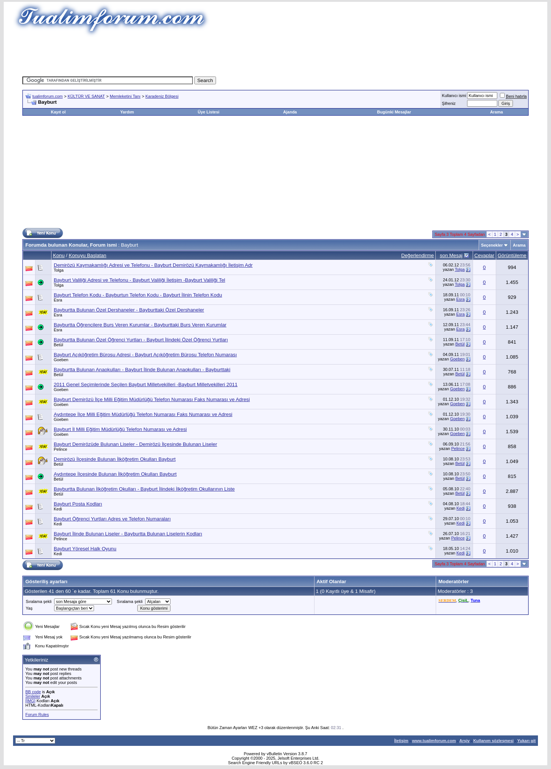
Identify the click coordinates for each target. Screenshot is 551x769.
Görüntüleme (512, 255)
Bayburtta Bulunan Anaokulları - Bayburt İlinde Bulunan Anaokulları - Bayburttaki (142, 369)
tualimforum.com (47, 96)
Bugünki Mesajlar (394, 112)
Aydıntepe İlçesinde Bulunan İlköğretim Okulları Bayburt (115, 474)
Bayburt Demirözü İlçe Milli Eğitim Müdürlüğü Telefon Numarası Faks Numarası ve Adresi (152, 399)
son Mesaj (451, 255)
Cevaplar (484, 255)
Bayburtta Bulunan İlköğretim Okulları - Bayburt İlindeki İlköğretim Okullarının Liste (144, 489)
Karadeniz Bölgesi (162, 96)
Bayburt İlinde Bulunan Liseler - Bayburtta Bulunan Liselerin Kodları (128, 534)
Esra (58, 300)
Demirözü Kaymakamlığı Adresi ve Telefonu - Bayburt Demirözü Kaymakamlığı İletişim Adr (153, 265)
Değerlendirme (417, 255)
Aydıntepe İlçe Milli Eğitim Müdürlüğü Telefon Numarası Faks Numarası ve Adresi (143, 414)
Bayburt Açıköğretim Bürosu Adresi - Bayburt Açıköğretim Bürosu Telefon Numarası (145, 354)
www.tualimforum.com (434, 740)
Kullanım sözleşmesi (493, 740)
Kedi (58, 509)
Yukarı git (526, 740)
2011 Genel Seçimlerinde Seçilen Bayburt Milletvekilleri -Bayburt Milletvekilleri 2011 (146, 384)
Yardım (127, 112)
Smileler (32, 696)
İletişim (401, 740)
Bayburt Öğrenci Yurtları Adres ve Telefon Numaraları (112, 519)
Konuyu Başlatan (87, 255)
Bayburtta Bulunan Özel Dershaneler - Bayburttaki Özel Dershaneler (129, 310)
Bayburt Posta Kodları (78, 504)
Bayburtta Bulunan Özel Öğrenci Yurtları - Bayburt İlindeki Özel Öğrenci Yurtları (141, 340)
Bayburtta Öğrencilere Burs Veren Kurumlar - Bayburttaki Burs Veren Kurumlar (140, 325)
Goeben (61, 359)
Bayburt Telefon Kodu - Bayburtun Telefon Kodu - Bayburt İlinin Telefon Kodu (138, 295)
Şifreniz (449, 103)
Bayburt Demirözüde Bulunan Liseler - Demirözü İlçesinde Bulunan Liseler (135, 444)
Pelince (60, 449)
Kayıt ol (58, 112)
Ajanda (290, 112)
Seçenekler (492, 245)
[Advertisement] (275, 54)
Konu (59, 255)
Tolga (58, 270)
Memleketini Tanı (125, 96)
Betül (58, 345)
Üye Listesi (208, 112)
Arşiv (464, 740)
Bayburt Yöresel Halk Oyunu (85, 548)
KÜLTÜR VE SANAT (86, 96)
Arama (496, 112)
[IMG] (30, 700)
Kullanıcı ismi (454, 95)
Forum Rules (37, 714)
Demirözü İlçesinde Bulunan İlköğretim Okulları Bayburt (115, 459)
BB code (33, 692)
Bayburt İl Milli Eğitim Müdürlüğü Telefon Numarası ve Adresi (120, 429)
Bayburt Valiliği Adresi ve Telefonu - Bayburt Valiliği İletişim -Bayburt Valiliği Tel (139, 280)
